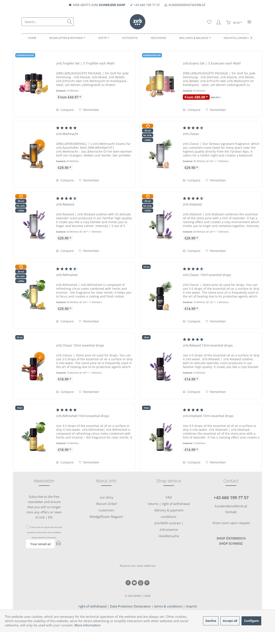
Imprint (191, 606)
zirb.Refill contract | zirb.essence (168, 526)
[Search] (70, 21)
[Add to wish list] (89, 109)
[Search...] (47, 21)
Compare (65, 110)
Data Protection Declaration (130, 606)
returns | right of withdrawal (169, 504)
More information (87, 625)
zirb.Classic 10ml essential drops (207, 275)
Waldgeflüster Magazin (106, 516)
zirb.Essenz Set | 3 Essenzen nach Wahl (212, 63)
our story (106, 497)
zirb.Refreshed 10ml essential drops (82, 416)
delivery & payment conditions (168, 513)
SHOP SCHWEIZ (231, 543)
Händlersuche (169, 536)
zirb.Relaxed (65, 204)
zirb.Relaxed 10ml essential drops (208, 345)
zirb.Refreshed (66, 275)
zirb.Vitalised (192, 204)
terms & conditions (168, 606)
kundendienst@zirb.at (231, 506)
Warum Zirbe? (106, 504)
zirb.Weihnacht (67, 134)
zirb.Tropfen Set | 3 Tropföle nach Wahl (85, 63)
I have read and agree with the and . (44, 532)
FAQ (169, 497)
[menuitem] (47, 21)
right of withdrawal (92, 606)
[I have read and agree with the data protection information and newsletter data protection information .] (27, 526)
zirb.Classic (191, 134)
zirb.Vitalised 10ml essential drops (208, 416)
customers (106, 510)
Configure (251, 621)
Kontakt (231, 512)
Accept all (230, 621)
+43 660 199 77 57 (231, 497)
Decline (210, 621)
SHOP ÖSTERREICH (231, 538)
